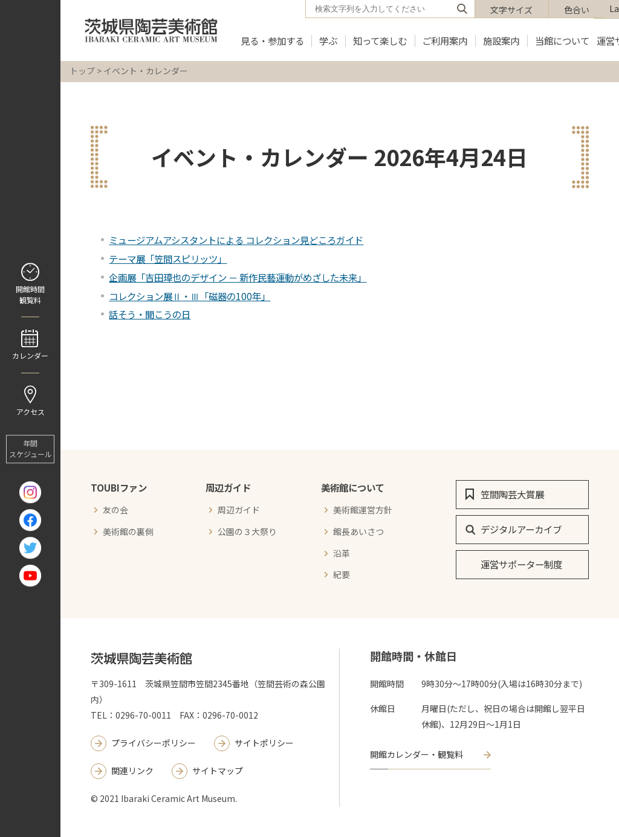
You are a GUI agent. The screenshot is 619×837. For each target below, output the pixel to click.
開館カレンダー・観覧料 (416, 754)
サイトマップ (217, 771)
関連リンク (132, 771)
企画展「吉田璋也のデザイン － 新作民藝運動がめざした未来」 (237, 277)
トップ (82, 71)
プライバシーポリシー (153, 743)
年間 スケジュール (30, 449)
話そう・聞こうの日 (149, 314)
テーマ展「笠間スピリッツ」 (168, 258)
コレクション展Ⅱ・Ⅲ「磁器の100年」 (189, 296)
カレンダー (30, 355)
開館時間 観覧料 (30, 294)
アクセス (30, 411)
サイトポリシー (264, 743)
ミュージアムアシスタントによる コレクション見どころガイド (236, 239)
